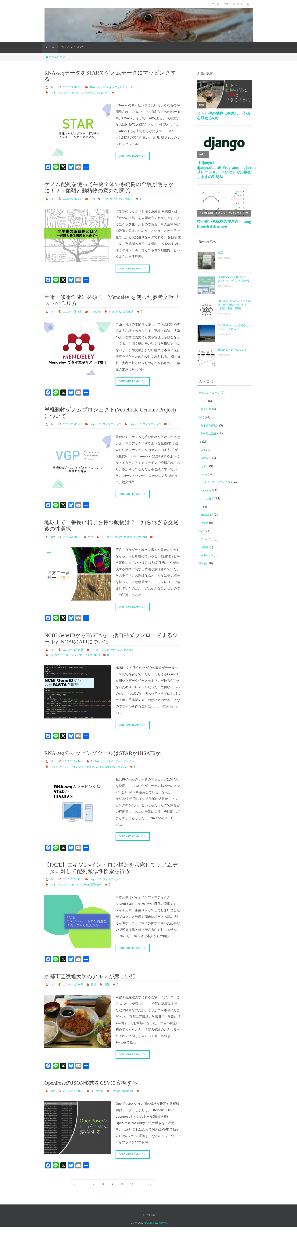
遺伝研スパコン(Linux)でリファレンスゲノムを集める (234, 280)
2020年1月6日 (73, 543)
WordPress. (161, 1231)
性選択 (135, 543)
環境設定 (207, 459)
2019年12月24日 (75, 656)
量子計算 (207, 410)
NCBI (102, 662)
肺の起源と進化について (234, 352)
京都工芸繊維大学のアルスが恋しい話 (90, 984)
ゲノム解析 (209, 499)
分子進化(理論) (211, 426)
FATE (91, 892)
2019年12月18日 (75, 768)
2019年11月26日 (75, 992)
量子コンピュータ (211, 394)
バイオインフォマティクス (124, 87)
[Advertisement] (224, 632)
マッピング (109, 92)
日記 (97, 992)
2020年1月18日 (74, 312)
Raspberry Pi (207, 556)
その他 (100, 312)
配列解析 (103, 892)
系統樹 (135, 199)
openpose (133, 1099)
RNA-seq (98, 87)
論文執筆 (134, 312)
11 (131, 1192)
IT (93, 312)
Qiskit (205, 402)
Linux (204, 475)
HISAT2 (132, 774)
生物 (95, 199)
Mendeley (120, 312)
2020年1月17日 (74, 425)
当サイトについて (233, 3)
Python (137, 656)
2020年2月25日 (74, 199)
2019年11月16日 (75, 1099)
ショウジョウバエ (117, 543)
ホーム (215, 3)
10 (121, 1192)
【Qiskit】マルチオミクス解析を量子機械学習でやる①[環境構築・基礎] (234, 306)
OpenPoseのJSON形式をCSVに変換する (91, 1091)
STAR (122, 774)
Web (203, 451)
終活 (221, 252)
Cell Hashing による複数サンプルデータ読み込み (235, 330)
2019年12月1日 (74, 887)
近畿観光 (207, 548)
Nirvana (147, 1231)
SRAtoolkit (208, 515)
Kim (53, 87)
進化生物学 (121, 199)
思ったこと (209, 540)
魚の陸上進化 (210, 434)
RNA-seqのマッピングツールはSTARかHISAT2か (102, 760)
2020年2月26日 (74, 87)
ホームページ (55, 56)
